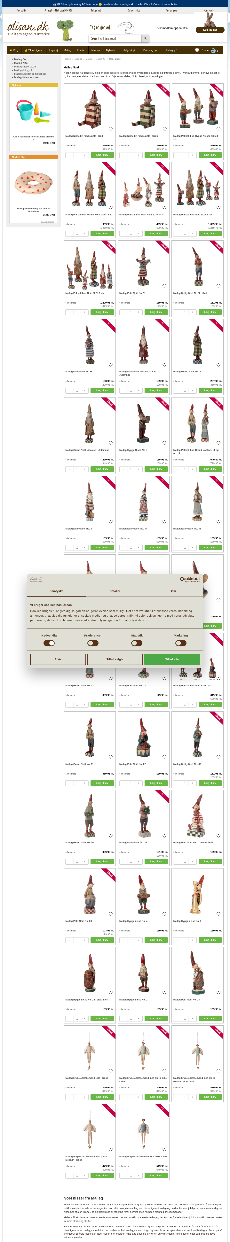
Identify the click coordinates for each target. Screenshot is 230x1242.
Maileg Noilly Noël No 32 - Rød (190, 293)
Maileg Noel (21, 62)
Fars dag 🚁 (150, 50)
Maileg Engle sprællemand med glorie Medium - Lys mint (194, 1080)
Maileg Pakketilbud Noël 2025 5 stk (192, 214)
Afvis (58, 659)
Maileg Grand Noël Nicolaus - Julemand (87, 450)
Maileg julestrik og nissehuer (30, 73)
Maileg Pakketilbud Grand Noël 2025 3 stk (88, 214)
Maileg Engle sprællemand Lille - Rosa (86, 1078)
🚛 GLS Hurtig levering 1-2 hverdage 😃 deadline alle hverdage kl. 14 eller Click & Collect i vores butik (115, 4)
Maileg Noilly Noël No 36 (78, 371)
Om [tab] (173, 591)
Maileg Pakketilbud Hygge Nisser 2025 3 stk (195, 138)
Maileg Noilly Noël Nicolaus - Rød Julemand (137, 373)
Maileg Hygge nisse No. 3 (187, 921)
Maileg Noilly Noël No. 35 (187, 528)
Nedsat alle (18, 157)
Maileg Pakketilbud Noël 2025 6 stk (84, 293)
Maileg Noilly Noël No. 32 (133, 842)
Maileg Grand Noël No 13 (187, 371)
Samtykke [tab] (56, 591)
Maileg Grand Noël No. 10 (79, 842)
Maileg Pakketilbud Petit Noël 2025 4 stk (141, 214)
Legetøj (53, 50)
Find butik (21, 10)
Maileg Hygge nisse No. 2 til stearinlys (86, 999)
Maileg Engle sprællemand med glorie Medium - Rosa (86, 1158)
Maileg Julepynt (23, 70)
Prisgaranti (96, 10)
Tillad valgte (115, 659)
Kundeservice (134, 10)
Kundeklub (209, 10)
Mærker (95, 50)
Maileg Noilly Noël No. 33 (187, 764)
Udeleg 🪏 (171, 50)
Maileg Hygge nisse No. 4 (133, 921)
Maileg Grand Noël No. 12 (79, 685)
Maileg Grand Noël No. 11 (79, 764)
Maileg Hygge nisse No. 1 (133, 999)
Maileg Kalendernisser (26, 77)
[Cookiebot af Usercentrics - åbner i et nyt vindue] (183, 580)
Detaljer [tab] (115, 591)
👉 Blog (14, 50)
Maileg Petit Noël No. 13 (186, 999)
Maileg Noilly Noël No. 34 (133, 528)
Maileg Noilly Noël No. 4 (78, 528)
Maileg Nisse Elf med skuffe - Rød (84, 136)
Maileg (67, 50)
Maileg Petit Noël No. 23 (132, 685)
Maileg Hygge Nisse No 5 (133, 450)
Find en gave (171, 10)
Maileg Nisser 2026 (25, 66)
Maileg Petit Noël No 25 (132, 293)
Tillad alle (172, 659)
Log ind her (210, 29)
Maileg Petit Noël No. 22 (132, 764)
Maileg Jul (101, 59)
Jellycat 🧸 (129, 50)
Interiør (81, 50)
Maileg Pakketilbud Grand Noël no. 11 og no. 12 (195, 452)
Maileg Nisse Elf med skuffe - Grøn (138, 136)
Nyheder (111, 50)
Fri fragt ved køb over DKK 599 (59, 10)
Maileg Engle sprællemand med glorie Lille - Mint (143, 1080)
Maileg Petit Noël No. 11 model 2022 (193, 842)
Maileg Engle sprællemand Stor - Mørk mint (143, 1156)
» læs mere (70, 145)
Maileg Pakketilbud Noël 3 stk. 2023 (192, 685)
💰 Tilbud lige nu (33, 50)
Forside (67, 59)
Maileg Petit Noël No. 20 (78, 921)
